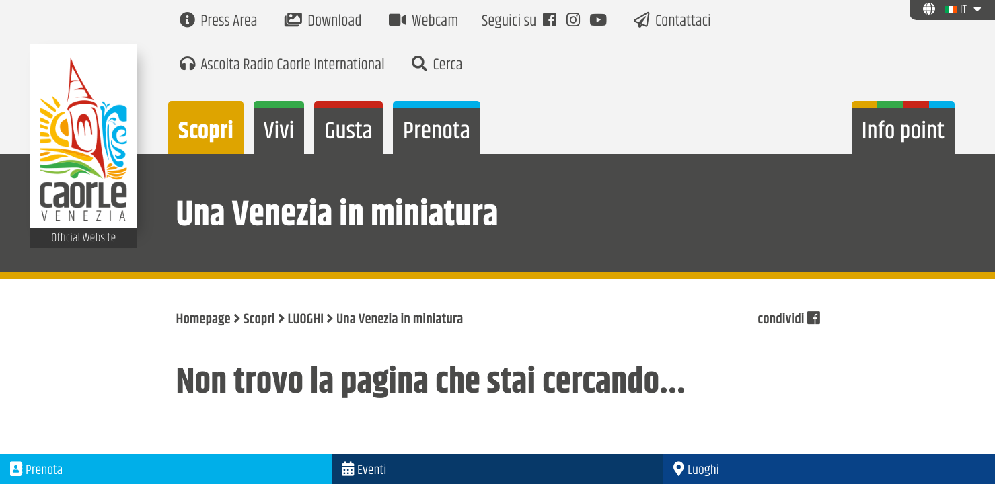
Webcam (424, 22)
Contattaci (672, 22)
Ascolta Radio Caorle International (282, 65)
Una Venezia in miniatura (399, 320)
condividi (788, 320)
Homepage (203, 320)
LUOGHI (306, 320)
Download (323, 22)
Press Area (219, 22)
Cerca (437, 65)
